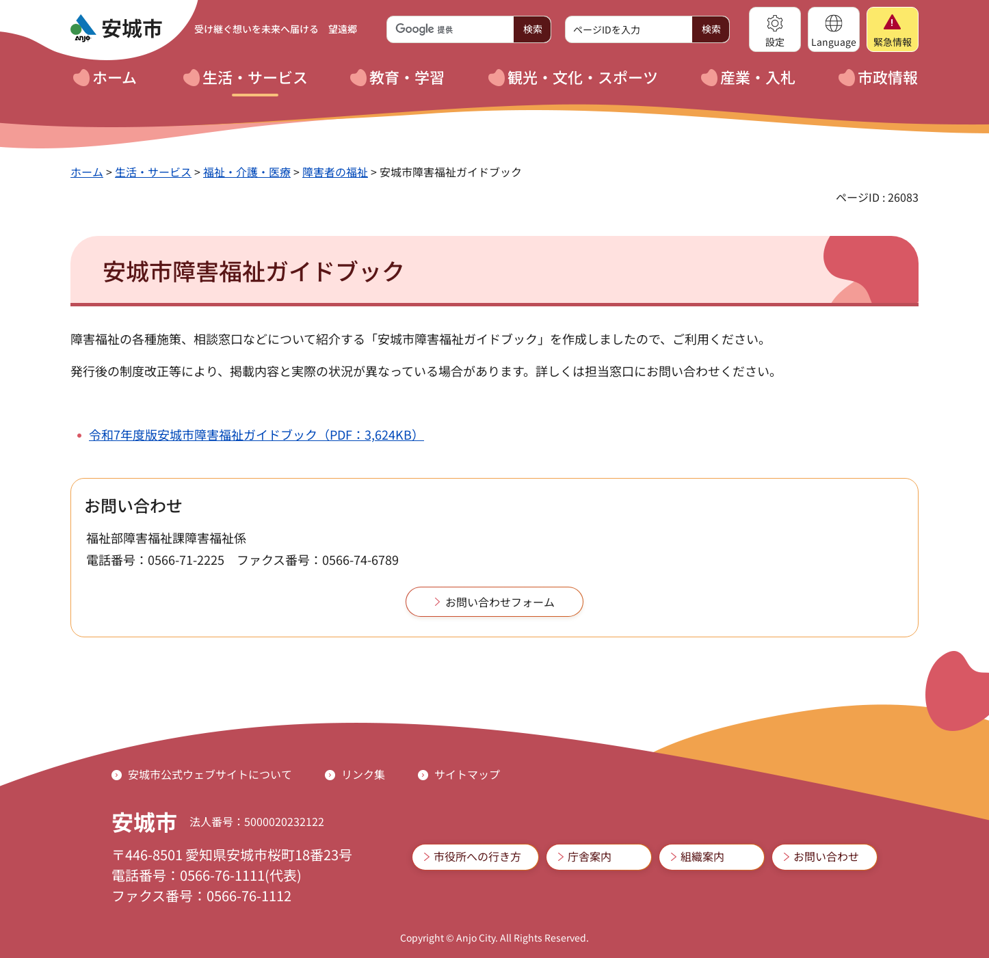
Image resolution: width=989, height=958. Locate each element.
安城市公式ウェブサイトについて (210, 774)
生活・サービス (153, 171)
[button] (775, 29)
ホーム (86, 171)
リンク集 (363, 774)
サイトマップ (467, 774)
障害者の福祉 (335, 171)
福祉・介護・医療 (247, 171)
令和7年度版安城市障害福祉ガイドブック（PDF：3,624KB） (256, 434)
